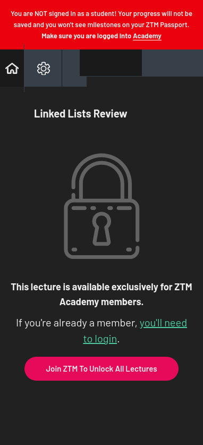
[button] (12, 68)
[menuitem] (43, 68)
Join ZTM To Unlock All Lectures (101, 368)
